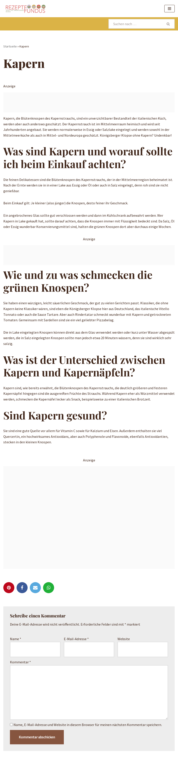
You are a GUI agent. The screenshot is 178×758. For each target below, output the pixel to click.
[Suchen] (135, 24)
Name (15, 639)
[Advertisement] (89, 102)
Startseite (10, 46)
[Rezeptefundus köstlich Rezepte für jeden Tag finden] (25, 8)
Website (123, 639)
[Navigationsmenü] (169, 8)
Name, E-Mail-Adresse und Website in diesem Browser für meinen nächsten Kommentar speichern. (87, 724)
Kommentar (20, 662)
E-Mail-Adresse (76, 639)
